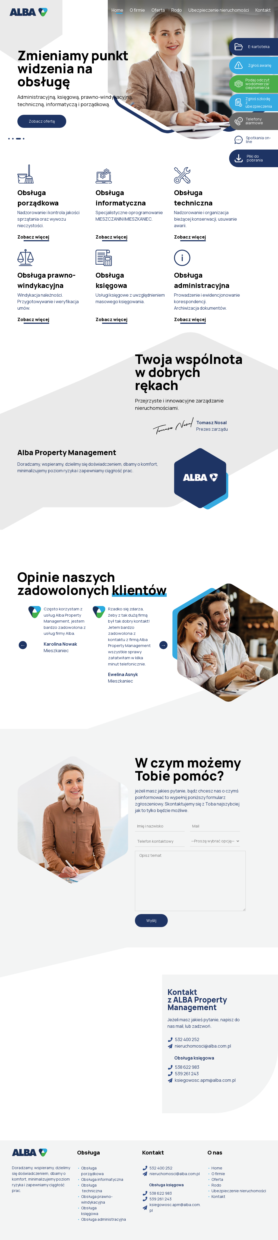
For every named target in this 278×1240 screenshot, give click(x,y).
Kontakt (263, 10)
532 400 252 (183, 1039)
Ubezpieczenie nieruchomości (218, 10)
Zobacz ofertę (42, 121)
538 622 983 (183, 1067)
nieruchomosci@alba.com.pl (199, 1046)
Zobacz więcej (33, 237)
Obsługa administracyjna (103, 1219)
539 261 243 (183, 1074)
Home (117, 10)
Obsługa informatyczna (102, 1179)
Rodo (176, 10)
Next (163, 645)
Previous (23, 645)
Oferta (158, 10)
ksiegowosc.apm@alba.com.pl (202, 1080)
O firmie (137, 10)
